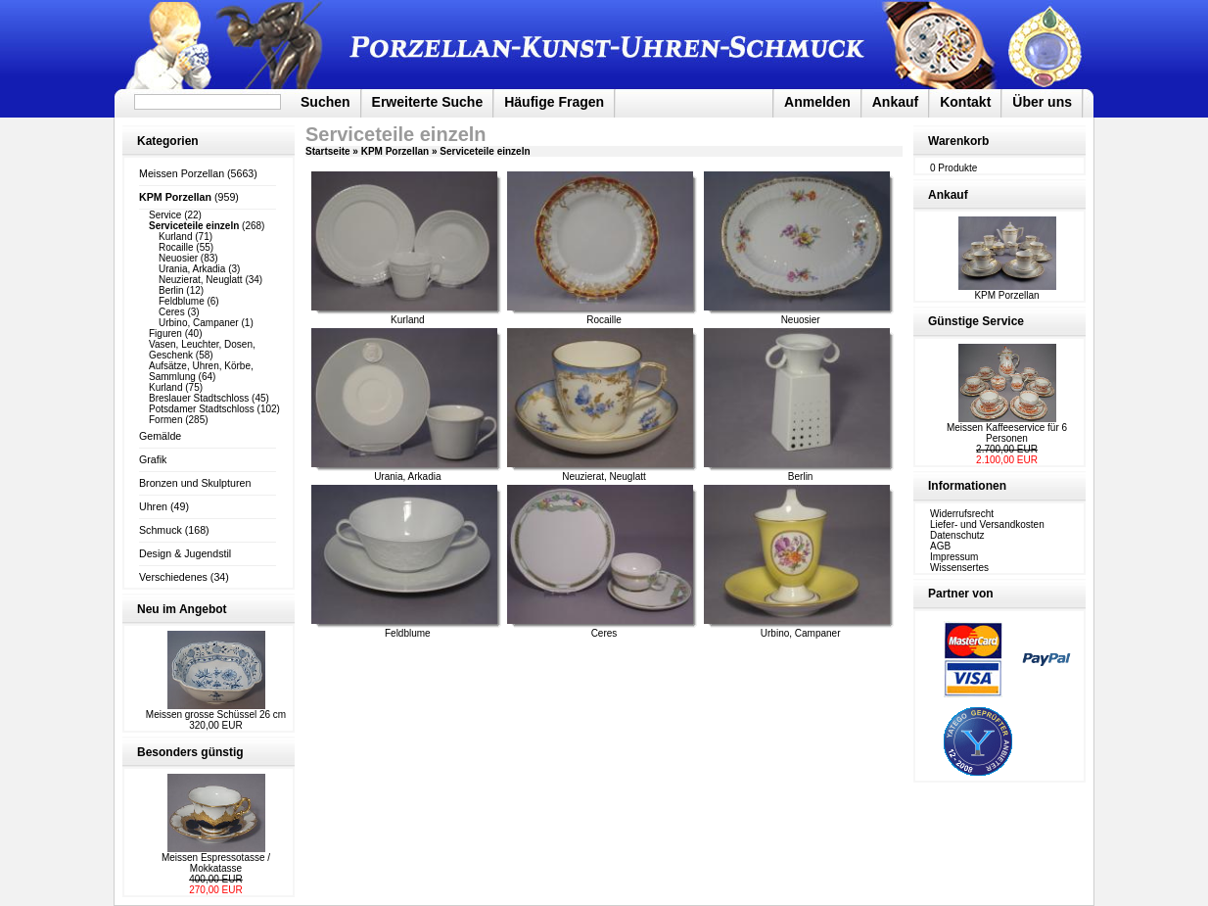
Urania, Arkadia (192, 268)
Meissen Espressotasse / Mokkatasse (216, 863)
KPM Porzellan (395, 151)
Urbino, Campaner (199, 322)
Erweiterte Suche (428, 102)
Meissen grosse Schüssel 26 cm (216, 714)
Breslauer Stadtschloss (199, 398)
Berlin (171, 290)
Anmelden (817, 102)
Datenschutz (957, 535)
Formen (165, 419)
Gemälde (160, 436)
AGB (940, 546)
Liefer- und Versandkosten (987, 524)
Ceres (172, 312)
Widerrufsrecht (962, 513)
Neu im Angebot (182, 609)
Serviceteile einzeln (485, 151)
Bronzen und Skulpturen (195, 483)
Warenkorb (958, 141)
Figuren (165, 333)
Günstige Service (976, 321)
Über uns (1042, 102)
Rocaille (176, 247)
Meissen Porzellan (181, 173)
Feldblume (182, 301)
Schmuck (160, 530)
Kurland (175, 236)
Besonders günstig (190, 752)
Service (165, 215)
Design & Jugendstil (185, 553)
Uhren (153, 506)
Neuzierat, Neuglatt (201, 279)
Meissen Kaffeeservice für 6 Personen (1007, 433)
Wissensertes (959, 567)
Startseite (327, 151)
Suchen (325, 102)
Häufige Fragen (554, 102)
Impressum (954, 556)
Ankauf (895, 102)
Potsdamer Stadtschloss (202, 409)
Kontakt (965, 102)
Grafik (152, 459)
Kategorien (168, 141)
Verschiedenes (173, 577)
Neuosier (178, 258)
